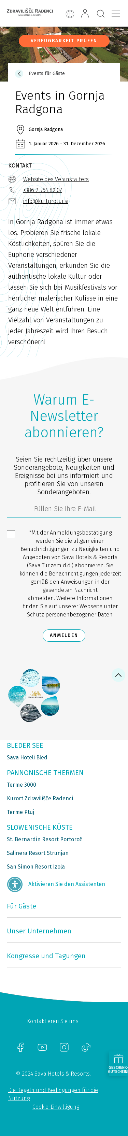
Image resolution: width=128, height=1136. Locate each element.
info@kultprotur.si (45, 201)
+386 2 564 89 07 (42, 190)
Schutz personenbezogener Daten (70, 614)
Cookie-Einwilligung (55, 1107)
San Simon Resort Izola (36, 866)
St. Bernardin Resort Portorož (44, 839)
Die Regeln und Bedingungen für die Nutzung (53, 1094)
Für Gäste (21, 906)
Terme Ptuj (20, 812)
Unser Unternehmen (39, 931)
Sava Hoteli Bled (27, 757)
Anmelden (64, 635)
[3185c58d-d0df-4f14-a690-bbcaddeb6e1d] (64, 510)
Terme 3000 (21, 785)
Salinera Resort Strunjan (38, 853)
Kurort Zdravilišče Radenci (40, 798)
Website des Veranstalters (56, 179)
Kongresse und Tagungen (46, 956)
